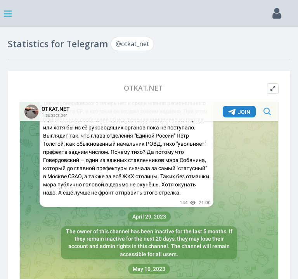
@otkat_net (132, 44)
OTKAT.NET (143, 88)
